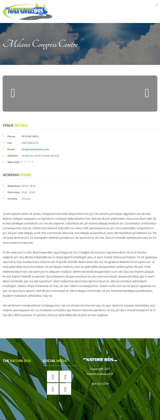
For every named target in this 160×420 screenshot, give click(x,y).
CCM (105, 384)
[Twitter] (54, 389)
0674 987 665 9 (30, 136)
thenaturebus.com (100, 374)
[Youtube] (66, 389)
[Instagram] (66, 376)
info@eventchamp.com (35, 149)
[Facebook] (54, 376)
